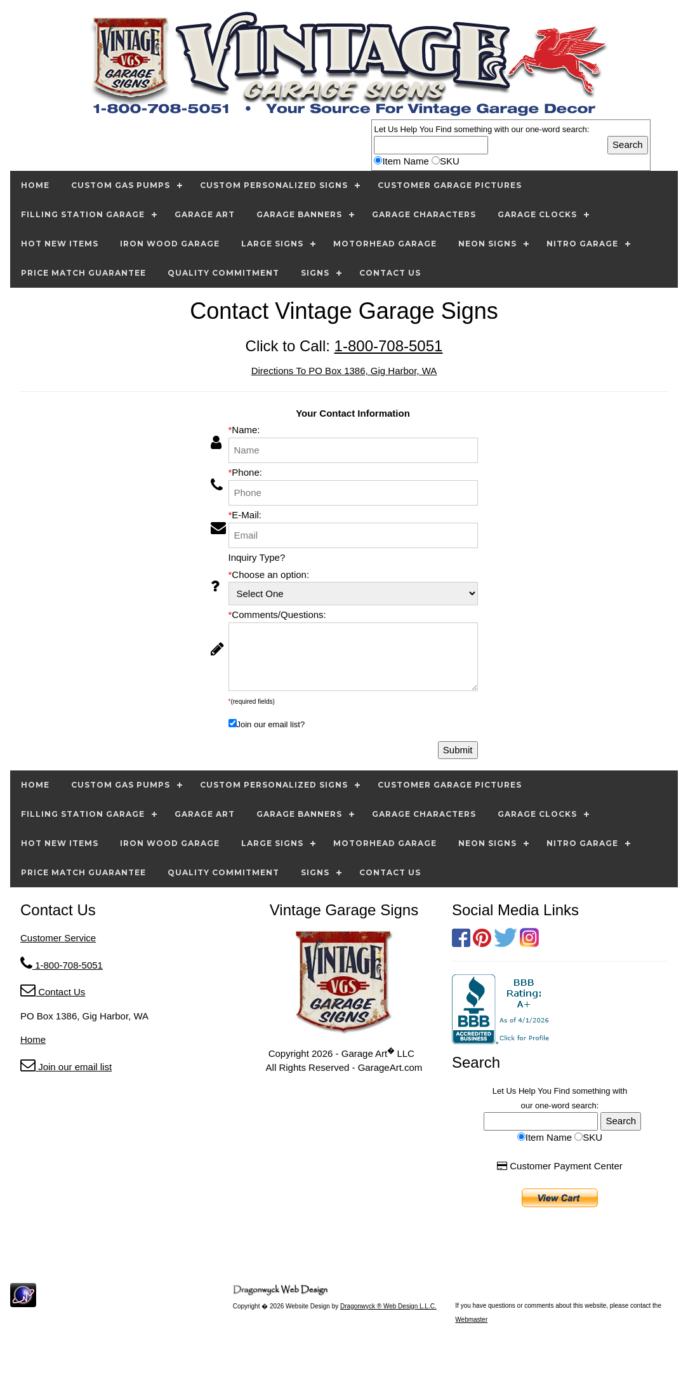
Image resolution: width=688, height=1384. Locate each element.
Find (443, 129)
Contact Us (52, 991)
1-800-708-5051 (388, 345)
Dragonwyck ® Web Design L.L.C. (388, 1306)
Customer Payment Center (560, 1165)
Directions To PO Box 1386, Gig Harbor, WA (344, 370)
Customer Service (58, 937)
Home (33, 1039)
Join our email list (66, 1066)
